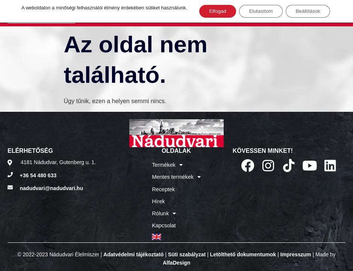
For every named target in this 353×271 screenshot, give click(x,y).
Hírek (159, 198)
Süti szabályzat (187, 249)
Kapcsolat (164, 221)
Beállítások (311, 12)
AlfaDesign (176, 257)
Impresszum (295, 249)
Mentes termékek (176, 175)
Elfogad (214, 12)
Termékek (168, 164)
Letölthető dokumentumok (243, 249)
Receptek (164, 187)
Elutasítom (260, 12)
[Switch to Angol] (176, 232)
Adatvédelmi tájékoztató (133, 249)
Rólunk (164, 209)
